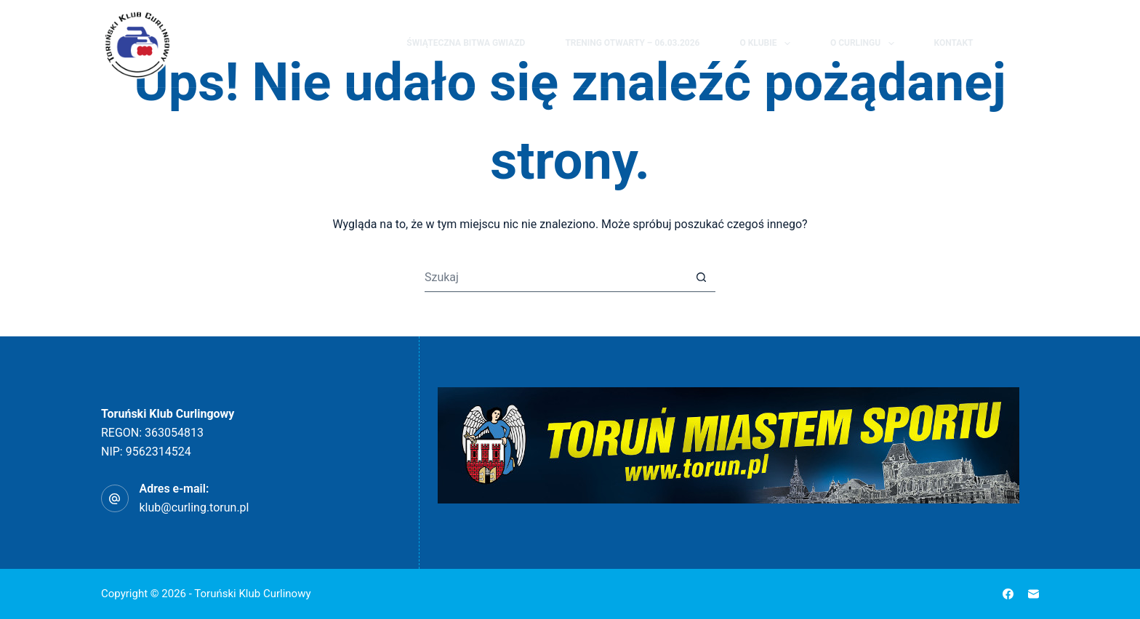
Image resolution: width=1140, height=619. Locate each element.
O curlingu (865, 43)
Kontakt (954, 43)
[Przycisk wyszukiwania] (700, 277)
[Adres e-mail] (1033, 593)
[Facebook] (1032, 43)
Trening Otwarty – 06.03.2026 (632, 43)
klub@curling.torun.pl (194, 507)
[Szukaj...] (555, 277)
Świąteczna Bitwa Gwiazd (465, 43)
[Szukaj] (1005, 44)
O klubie (767, 43)
